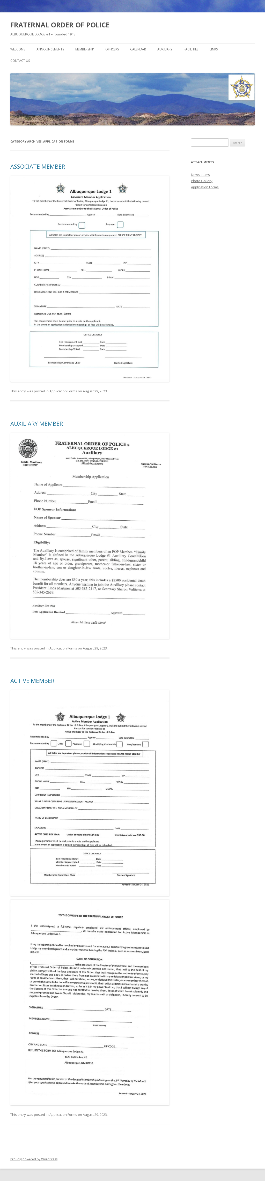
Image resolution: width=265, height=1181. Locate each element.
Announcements (50, 49)
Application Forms (63, 391)
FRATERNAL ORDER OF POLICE (59, 24)
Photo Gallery (201, 180)
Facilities (191, 49)
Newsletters (200, 174)
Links (214, 49)
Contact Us (20, 60)
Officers (112, 49)
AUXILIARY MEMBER (36, 423)
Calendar (138, 49)
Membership (84, 49)
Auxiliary (164, 49)
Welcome (17, 49)
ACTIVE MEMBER (32, 680)
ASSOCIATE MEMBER (37, 166)
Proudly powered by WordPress (33, 1159)
